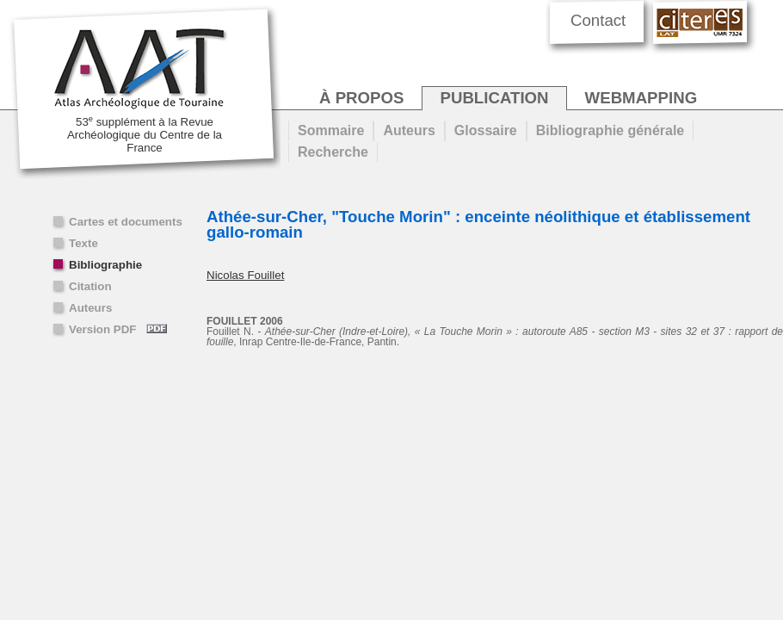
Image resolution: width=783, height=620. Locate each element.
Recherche (333, 152)
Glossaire (485, 130)
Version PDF (118, 329)
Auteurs (90, 307)
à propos (361, 98)
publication (494, 98)
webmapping (641, 98)
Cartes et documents (125, 221)
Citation (90, 286)
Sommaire (331, 130)
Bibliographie (105, 264)
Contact (598, 20)
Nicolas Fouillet (245, 275)
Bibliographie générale (610, 130)
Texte (83, 243)
